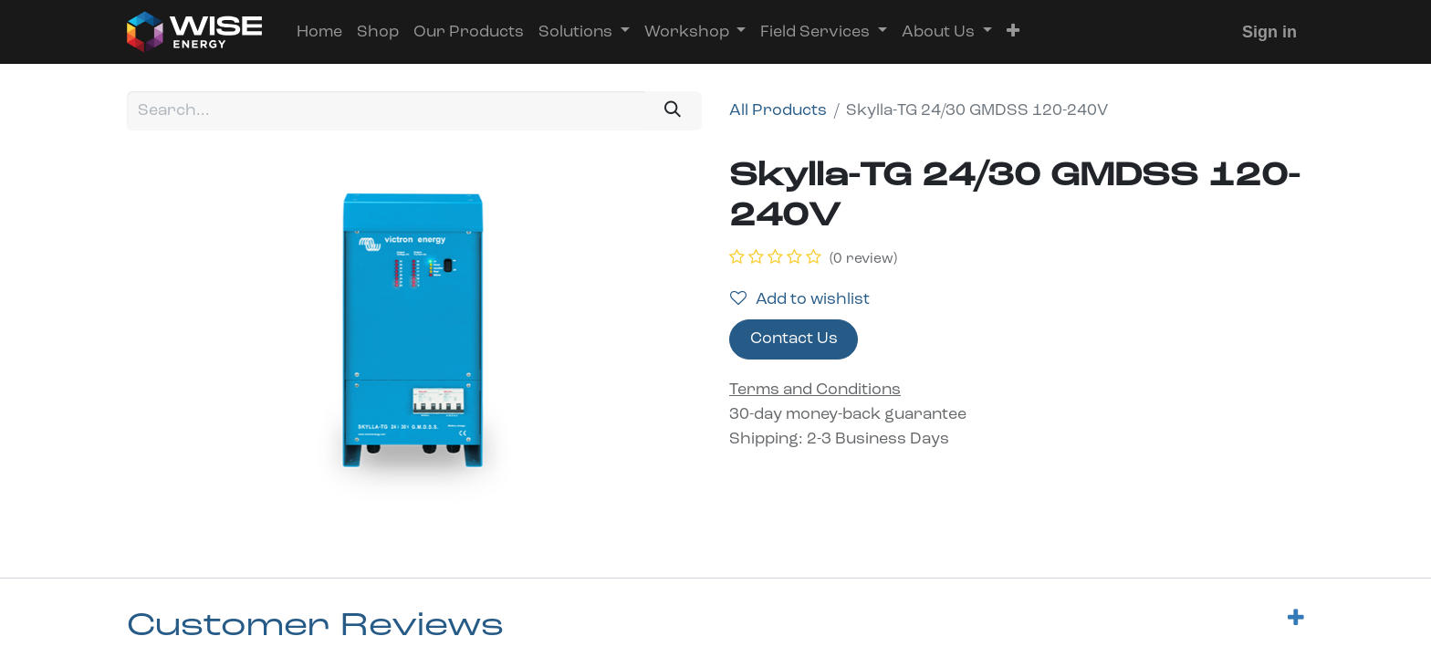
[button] (1013, 32)
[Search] (673, 110)
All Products (778, 111)
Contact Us (794, 339)
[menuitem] (319, 32)
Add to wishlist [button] (800, 299)
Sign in (1269, 32)
